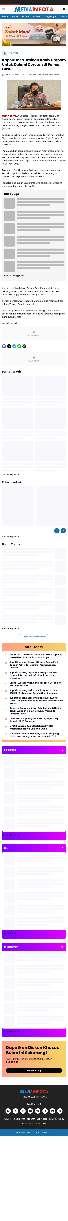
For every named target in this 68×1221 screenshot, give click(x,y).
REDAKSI (7, 1119)
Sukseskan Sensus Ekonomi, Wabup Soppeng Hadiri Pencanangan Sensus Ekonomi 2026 (34, 735)
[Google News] (37, 1111)
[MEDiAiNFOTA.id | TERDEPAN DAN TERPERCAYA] (34, 1091)
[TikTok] (45, 1111)
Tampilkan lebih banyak (34, 636)
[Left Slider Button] (57, 530)
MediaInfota (46, 1132)
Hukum (25, 16)
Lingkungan (50, 16)
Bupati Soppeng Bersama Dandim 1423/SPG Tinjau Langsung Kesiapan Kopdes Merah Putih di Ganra (36, 701)
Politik (15, 16)
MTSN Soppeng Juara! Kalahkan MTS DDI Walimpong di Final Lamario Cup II (32, 727)
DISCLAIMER (27, 1123)
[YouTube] (30, 1111)
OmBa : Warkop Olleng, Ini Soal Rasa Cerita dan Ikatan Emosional (35, 684)
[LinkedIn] (52, 1111)
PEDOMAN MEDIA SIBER (37, 1119)
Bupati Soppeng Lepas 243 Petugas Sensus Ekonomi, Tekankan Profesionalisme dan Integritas (33, 675)
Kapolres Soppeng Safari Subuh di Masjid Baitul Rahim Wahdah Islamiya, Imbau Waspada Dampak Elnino (35, 711)
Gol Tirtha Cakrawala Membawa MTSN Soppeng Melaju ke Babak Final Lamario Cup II (36, 656)
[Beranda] (4, 53)
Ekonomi (37, 16)
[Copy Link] (24, 346)
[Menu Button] (3, 9)
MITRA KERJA (40, 1123)
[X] (9, 346)
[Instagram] (23, 1111)
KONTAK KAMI (19, 1119)
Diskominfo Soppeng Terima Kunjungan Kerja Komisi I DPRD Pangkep (34, 720)
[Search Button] (64, 9)
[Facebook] (4, 346)
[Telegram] (14, 346)
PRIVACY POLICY (56, 1119)
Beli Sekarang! (34, 1070)
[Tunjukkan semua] (62, 749)
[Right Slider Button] (65, 16)
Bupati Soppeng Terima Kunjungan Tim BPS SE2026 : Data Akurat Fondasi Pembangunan (34, 692)
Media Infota (29, 1132)
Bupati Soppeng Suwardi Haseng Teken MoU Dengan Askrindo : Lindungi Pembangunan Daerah (34, 665)
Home (5, 16)
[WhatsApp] (19, 346)
